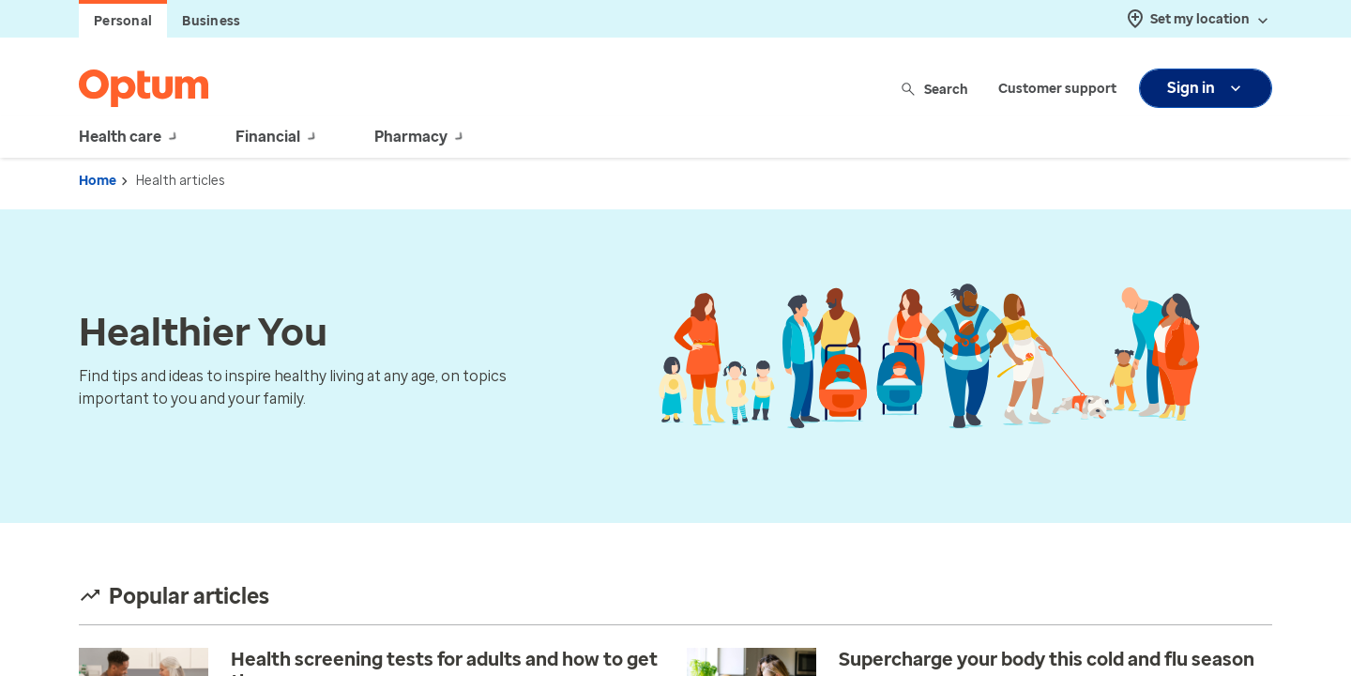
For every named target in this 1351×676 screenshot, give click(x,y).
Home (97, 181)
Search (935, 89)
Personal (123, 21)
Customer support (1057, 89)
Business (211, 21)
